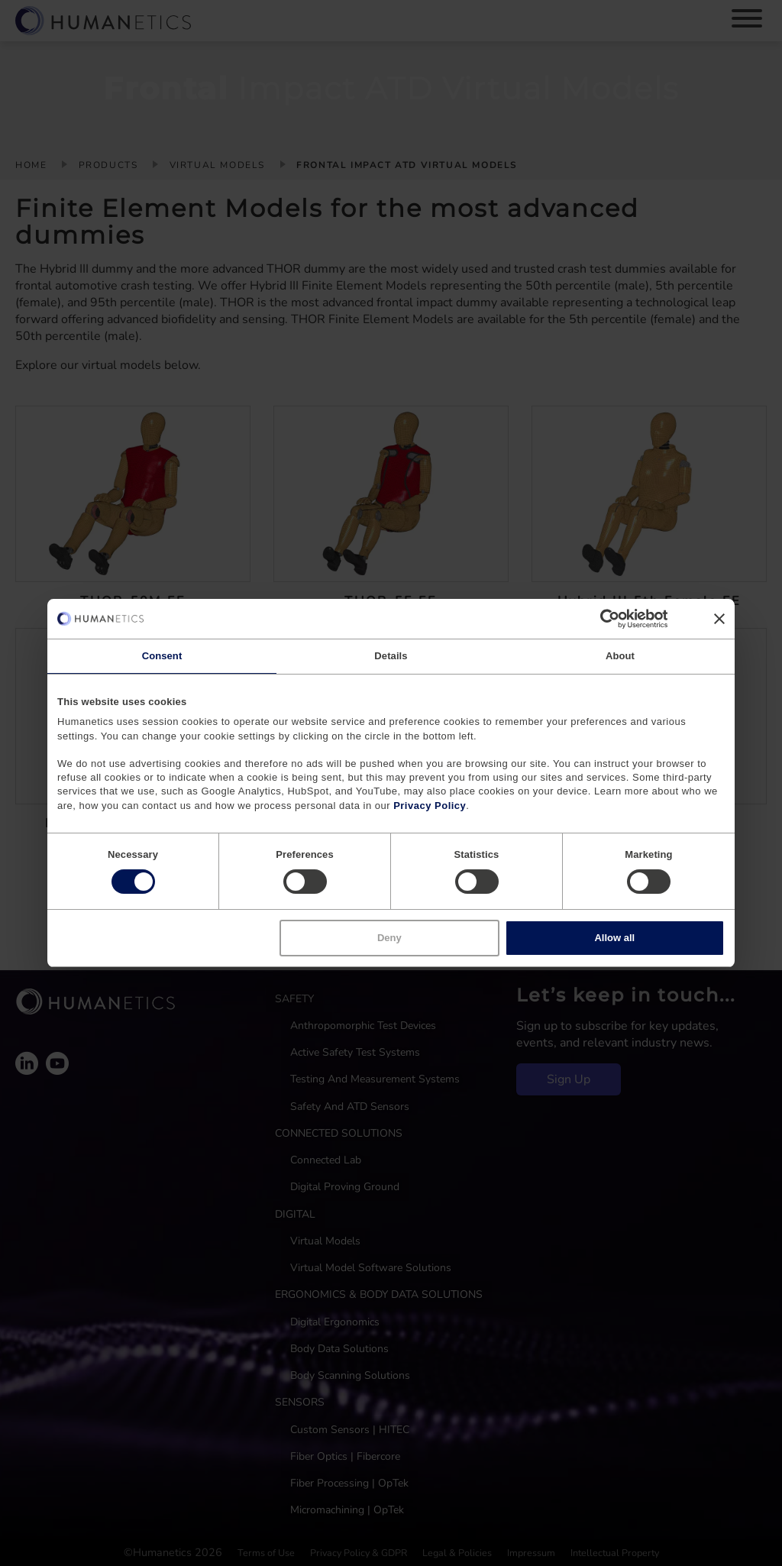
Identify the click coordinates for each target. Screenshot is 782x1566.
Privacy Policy (429, 805)
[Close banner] (719, 618)
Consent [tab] (162, 656)
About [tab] (620, 656)
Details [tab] (390, 656)
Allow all (614, 937)
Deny (389, 937)
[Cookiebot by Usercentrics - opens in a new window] (600, 619)
